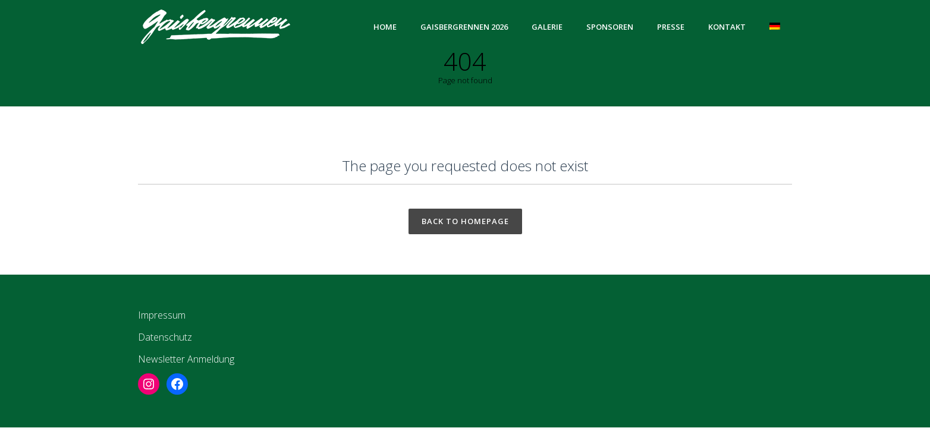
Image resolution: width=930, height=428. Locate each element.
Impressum (162, 315)
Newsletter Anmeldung (186, 359)
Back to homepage (465, 221)
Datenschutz (165, 337)
